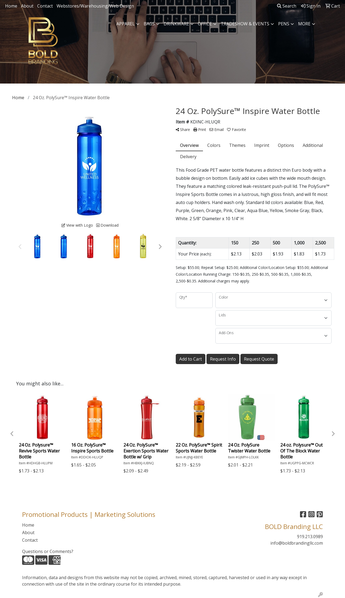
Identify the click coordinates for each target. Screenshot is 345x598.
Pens (283, 24)
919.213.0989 (310, 537)
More (304, 24)
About (27, 6)
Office (205, 24)
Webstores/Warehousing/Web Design (95, 6)
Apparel (125, 24)
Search (286, 6)
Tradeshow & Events (245, 24)
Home (11, 6)
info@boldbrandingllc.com (296, 543)
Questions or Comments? (47, 551)
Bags (149, 24)
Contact (45, 6)
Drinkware (176, 24)
